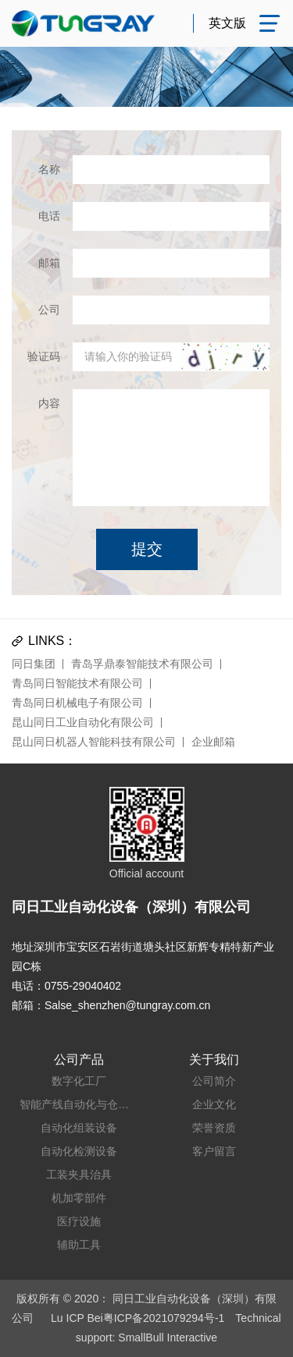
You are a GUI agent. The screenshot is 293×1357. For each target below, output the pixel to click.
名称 (49, 169)
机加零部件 (79, 1198)
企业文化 (214, 1104)
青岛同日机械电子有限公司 (77, 702)
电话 (49, 216)
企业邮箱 (213, 741)
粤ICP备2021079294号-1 (164, 1318)
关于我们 (214, 1059)
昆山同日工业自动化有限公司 (83, 722)
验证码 (43, 356)
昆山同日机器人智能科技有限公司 (94, 741)
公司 (49, 309)
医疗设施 (79, 1221)
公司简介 (214, 1081)
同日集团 (33, 663)
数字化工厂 (79, 1081)
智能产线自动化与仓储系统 (79, 1104)
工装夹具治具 (79, 1174)
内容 (49, 403)
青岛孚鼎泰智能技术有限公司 (142, 663)
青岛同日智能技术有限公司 (77, 683)
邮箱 (49, 263)
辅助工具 (79, 1244)
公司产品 (79, 1059)
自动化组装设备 (79, 1127)
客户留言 (214, 1151)
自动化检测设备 (79, 1151)
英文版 (227, 23)
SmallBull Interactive (167, 1337)
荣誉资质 (214, 1127)
